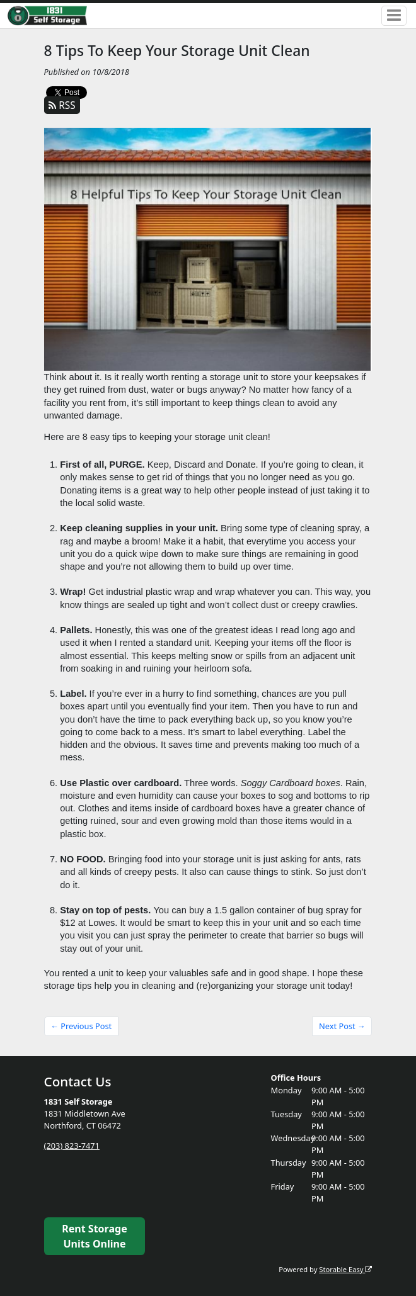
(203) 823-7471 (72, 1145)
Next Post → (342, 1026)
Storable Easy (345, 1269)
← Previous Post (81, 1026)
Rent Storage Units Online (94, 1236)
